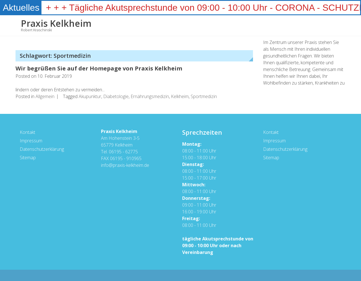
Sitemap (27, 157)
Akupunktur (90, 96)
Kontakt (27, 132)
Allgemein (45, 96)
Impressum (30, 141)
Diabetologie (116, 96)
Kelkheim (180, 96)
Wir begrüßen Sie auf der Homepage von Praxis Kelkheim (99, 68)
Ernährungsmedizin (150, 96)
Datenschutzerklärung (41, 149)
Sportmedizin (204, 96)
